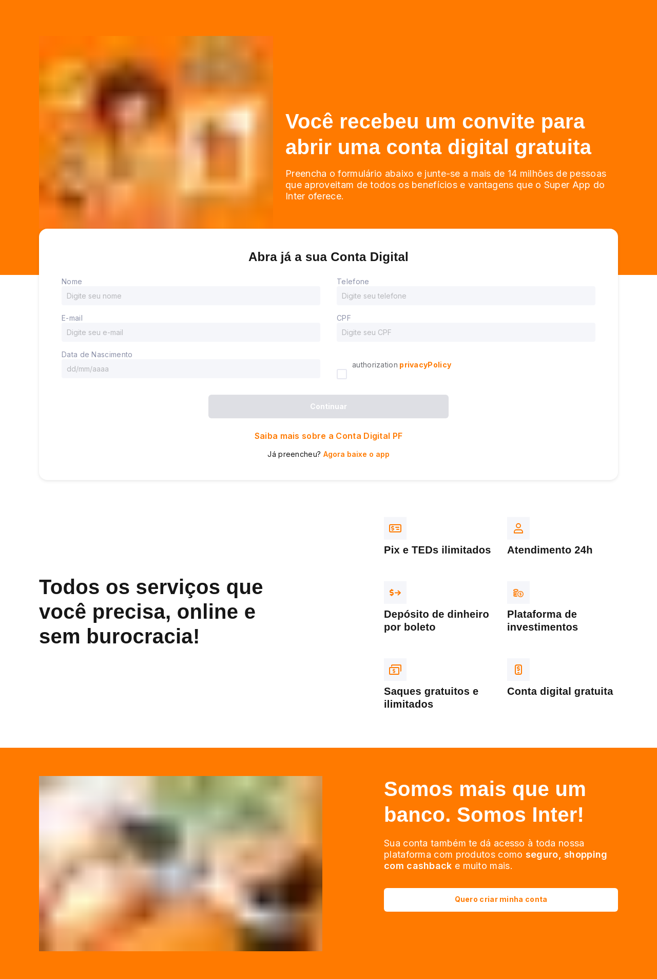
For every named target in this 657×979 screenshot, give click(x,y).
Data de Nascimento (97, 354)
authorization (401, 364)
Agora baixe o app (356, 454)
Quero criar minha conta (501, 899)
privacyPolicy (424, 364)
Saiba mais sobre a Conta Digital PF (329, 436)
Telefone (353, 281)
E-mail (72, 317)
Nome (72, 281)
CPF (344, 317)
